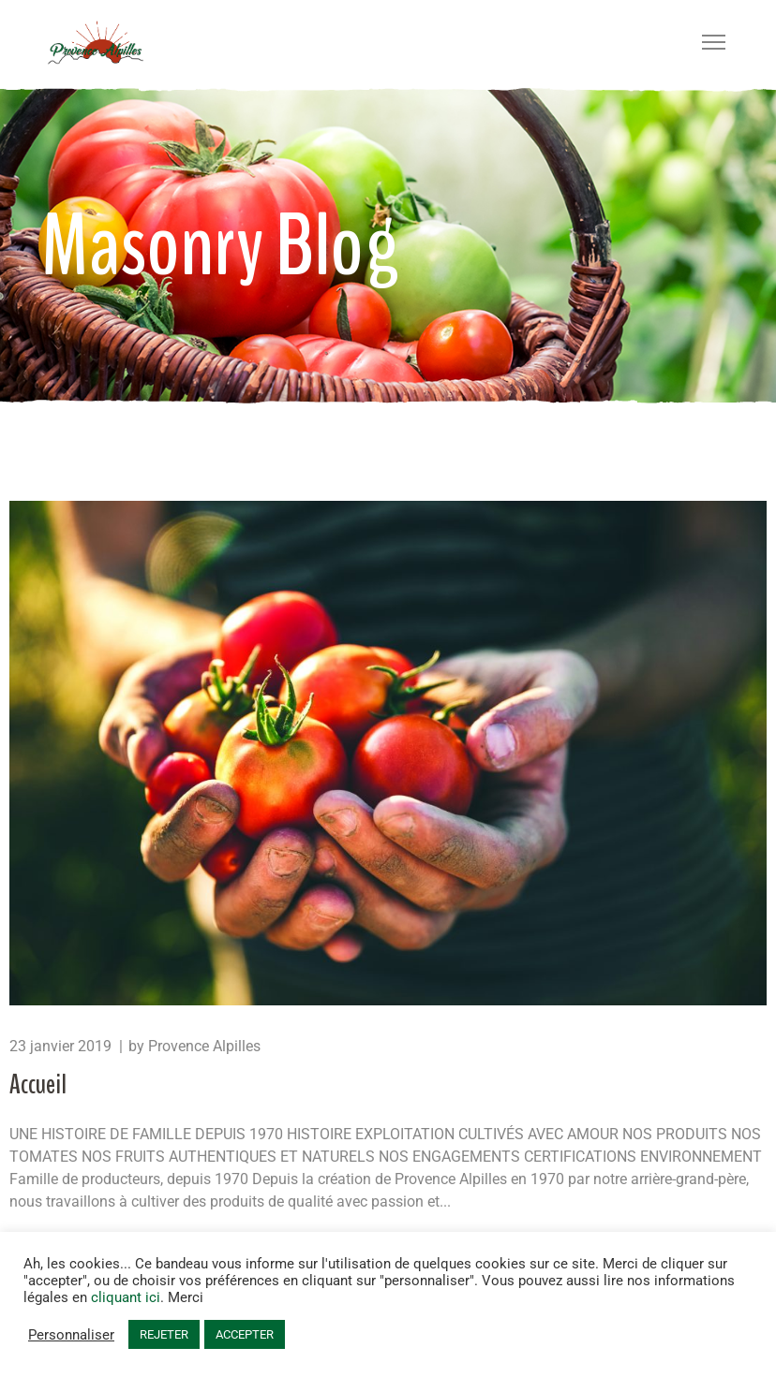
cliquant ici (125, 1297)
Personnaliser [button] (71, 1334)
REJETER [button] (164, 1334)
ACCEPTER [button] (245, 1334)
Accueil (38, 1084)
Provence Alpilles (204, 1046)
